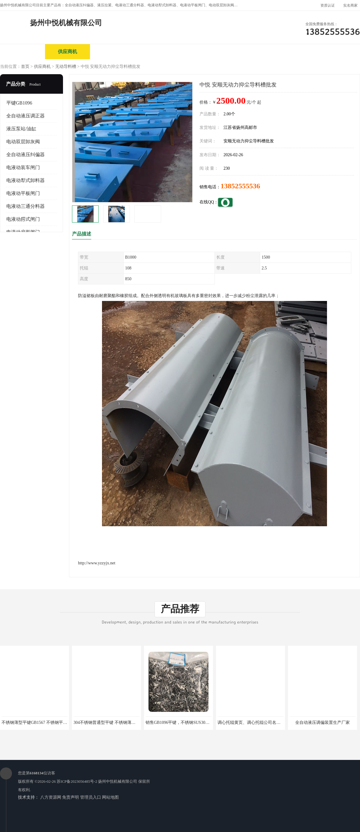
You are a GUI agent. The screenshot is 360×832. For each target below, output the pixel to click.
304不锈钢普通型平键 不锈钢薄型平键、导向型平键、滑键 (128, 722)
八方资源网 (50, 797)
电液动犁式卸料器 (25, 180)
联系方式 (292, 51)
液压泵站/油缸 (21, 128)
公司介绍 (157, 51)
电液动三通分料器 (25, 206)
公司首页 (22, 51)
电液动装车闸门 (23, 167)
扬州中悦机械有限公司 (117, 781)
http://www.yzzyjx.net (96, 563)
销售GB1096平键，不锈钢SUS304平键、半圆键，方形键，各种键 (206, 722)
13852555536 (240, 186)
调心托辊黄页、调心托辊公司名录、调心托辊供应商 (266, 722)
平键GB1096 (19, 102)
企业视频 (112, 51)
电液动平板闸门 (23, 193)
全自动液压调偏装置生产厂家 (322, 722)
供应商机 (67, 51)
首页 (25, 66)
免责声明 (70, 797)
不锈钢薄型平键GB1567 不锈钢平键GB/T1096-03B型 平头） (56, 722)
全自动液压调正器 (25, 115)
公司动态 (202, 51)
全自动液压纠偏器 (25, 154)
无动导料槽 (65, 66)
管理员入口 (90, 797)
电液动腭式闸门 (23, 219)
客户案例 (247, 51)
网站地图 (110, 797)
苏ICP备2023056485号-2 (77, 781)
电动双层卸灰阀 (23, 141)
